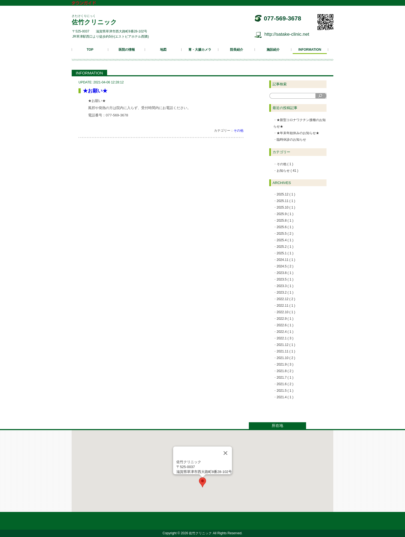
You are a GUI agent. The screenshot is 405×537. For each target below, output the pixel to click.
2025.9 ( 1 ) (285, 214)
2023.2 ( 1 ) (285, 292)
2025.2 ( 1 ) (285, 247)
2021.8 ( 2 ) (285, 371)
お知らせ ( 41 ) (287, 171)
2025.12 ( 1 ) (286, 194)
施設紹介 (273, 50)
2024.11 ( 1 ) (286, 260)
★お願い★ (95, 90)
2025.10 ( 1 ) (286, 207)
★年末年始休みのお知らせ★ (298, 133)
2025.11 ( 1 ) (286, 201)
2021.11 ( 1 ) (286, 351)
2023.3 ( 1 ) (285, 286)
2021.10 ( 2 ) (286, 358)
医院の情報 (127, 50)
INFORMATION (309, 50)
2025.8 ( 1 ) (285, 220)
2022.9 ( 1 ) (285, 319)
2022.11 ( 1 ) (286, 305)
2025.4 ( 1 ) (285, 240)
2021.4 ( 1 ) (285, 397)
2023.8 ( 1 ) (285, 273)
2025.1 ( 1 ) (285, 253)
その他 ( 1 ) (285, 164)
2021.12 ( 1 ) (286, 345)
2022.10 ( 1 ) (286, 312)
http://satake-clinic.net (286, 34)
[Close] (225, 453)
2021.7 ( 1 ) (285, 377)
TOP (90, 50)
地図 (163, 50)
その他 (238, 130)
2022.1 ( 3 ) (285, 338)
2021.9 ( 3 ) (285, 364)
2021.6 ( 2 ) (285, 384)
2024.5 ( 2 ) (285, 266)
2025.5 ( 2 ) (285, 234)
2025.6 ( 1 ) (285, 227)
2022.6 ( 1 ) (285, 325)
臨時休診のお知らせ (291, 139)
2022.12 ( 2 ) (286, 299)
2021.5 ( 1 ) (285, 391)
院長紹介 (236, 50)
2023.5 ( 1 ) (285, 279)
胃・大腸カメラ (199, 50)
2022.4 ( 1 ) (285, 332)
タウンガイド (88, 3)
